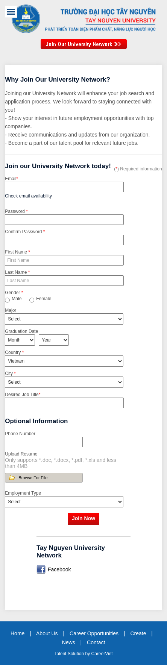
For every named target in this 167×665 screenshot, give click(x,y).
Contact (96, 642)
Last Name (17, 272)
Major (10, 310)
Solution (76, 653)
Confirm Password (25, 231)
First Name (17, 252)
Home (17, 633)
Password (16, 211)
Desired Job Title (22, 394)
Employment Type (23, 493)
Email (11, 178)
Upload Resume (21, 454)
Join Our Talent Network (84, 48)
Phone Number (20, 433)
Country (14, 352)
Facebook (59, 569)
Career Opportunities (94, 633)
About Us (47, 633)
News (68, 642)
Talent (60, 653)
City (10, 373)
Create (138, 633)
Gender (14, 292)
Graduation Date (21, 331)
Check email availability (28, 196)
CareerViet (101, 653)
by (88, 653)
